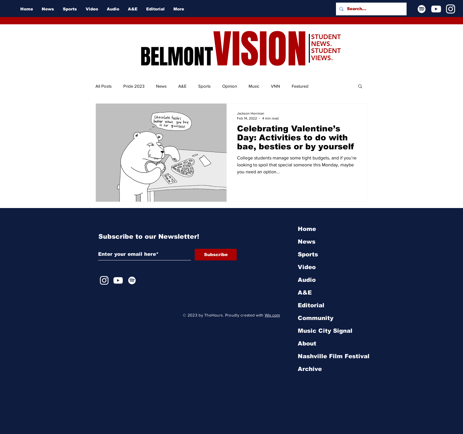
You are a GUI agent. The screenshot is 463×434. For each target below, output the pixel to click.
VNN (275, 86)
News (161, 86)
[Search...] (370, 9)
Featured (300, 86)
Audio (307, 280)
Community (315, 318)
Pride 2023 (133, 86)
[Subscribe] (216, 254)
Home (307, 229)
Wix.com (272, 315)
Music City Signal (325, 331)
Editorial (311, 305)
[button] (360, 87)
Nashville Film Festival (334, 356)
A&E (182, 86)
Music (254, 86)
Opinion (229, 86)
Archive (310, 369)
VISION (260, 49)
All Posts (103, 86)
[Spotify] (422, 9)
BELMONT (176, 56)
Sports (204, 86)
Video (307, 267)
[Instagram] (450, 9)
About (307, 343)
